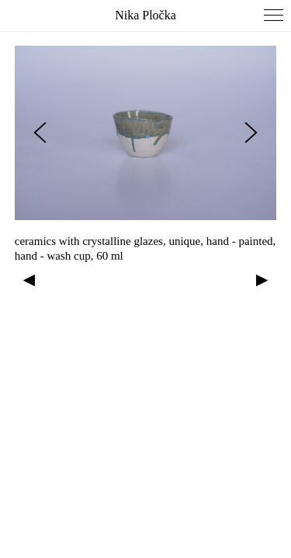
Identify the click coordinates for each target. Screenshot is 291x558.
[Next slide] (251, 132)
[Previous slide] (40, 132)
